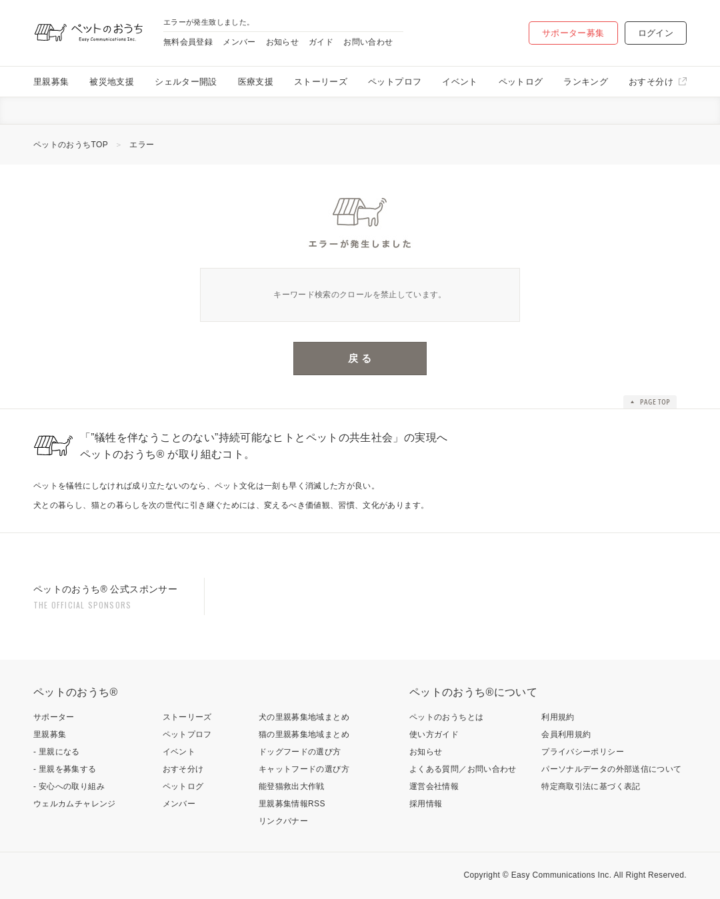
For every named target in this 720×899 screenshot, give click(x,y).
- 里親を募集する (65, 769)
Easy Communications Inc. (561, 875)
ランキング (585, 82)
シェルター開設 (186, 82)
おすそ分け (651, 82)
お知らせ (282, 42)
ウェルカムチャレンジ (74, 803)
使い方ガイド (434, 734)
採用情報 (425, 803)
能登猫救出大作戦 (292, 786)
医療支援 (255, 82)
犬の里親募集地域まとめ (304, 717)
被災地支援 (111, 82)
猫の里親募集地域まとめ (304, 734)
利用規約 (557, 717)
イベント (459, 82)
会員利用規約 (566, 734)
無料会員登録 (188, 42)
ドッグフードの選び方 (300, 751)
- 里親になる (56, 751)
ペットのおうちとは (446, 717)
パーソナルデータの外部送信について (611, 769)
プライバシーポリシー (582, 751)
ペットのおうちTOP (70, 144)
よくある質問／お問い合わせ (463, 769)
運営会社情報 (434, 786)
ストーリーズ (320, 82)
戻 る (359, 358)
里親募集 (51, 82)
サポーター (54, 717)
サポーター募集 (573, 33)
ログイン (655, 33)
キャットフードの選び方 (304, 769)
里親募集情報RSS (292, 803)
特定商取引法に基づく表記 (590, 786)
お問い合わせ (368, 42)
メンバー (239, 42)
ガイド (321, 42)
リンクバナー (283, 821)
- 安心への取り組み (69, 786)
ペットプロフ (394, 82)
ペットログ (521, 82)
